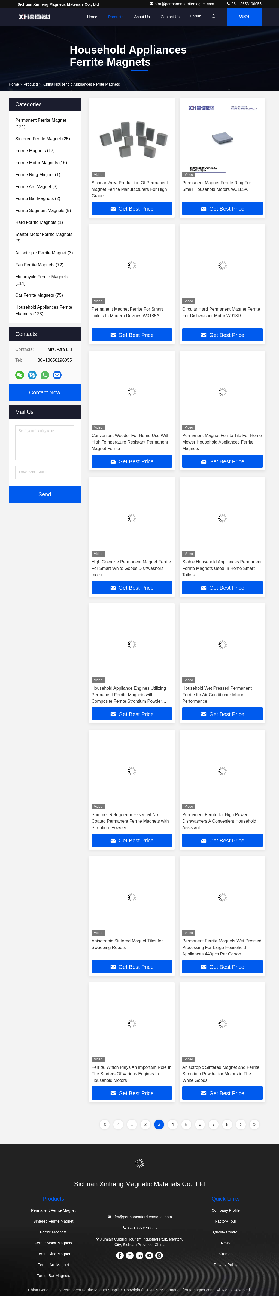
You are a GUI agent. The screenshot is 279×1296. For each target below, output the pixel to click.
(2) (37, 198)
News (226, 1243)
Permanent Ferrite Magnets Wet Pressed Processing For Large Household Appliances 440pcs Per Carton (222, 947)
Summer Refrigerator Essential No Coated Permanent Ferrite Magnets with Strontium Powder (130, 821)
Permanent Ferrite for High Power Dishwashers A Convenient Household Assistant (219, 821)
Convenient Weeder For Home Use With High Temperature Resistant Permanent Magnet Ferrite (130, 442)
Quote (243, 17)
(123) (43, 310)
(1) (37, 174)
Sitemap (226, 1254)
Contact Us (166, 17)
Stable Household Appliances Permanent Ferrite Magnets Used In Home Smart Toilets (222, 568)
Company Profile (225, 1210)
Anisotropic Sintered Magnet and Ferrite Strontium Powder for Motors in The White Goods (220, 1074)
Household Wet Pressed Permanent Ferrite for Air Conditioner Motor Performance (217, 695)
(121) (40, 123)
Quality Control (225, 1232)
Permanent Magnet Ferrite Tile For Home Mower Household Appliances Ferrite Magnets (222, 442)
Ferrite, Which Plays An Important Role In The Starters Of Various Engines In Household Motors (131, 1074)
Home (89, 17)
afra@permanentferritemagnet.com (182, 4)
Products (112, 17)
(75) (39, 295)
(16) (41, 162)
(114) (41, 280)
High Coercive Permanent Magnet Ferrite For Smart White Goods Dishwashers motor (131, 568)
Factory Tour (225, 1221)
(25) (42, 138)
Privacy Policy (226, 1265)
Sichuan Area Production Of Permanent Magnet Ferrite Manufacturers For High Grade (130, 189)
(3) (36, 186)
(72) (39, 265)
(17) (35, 150)
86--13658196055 (244, 4)
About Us (139, 17)
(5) (43, 210)
